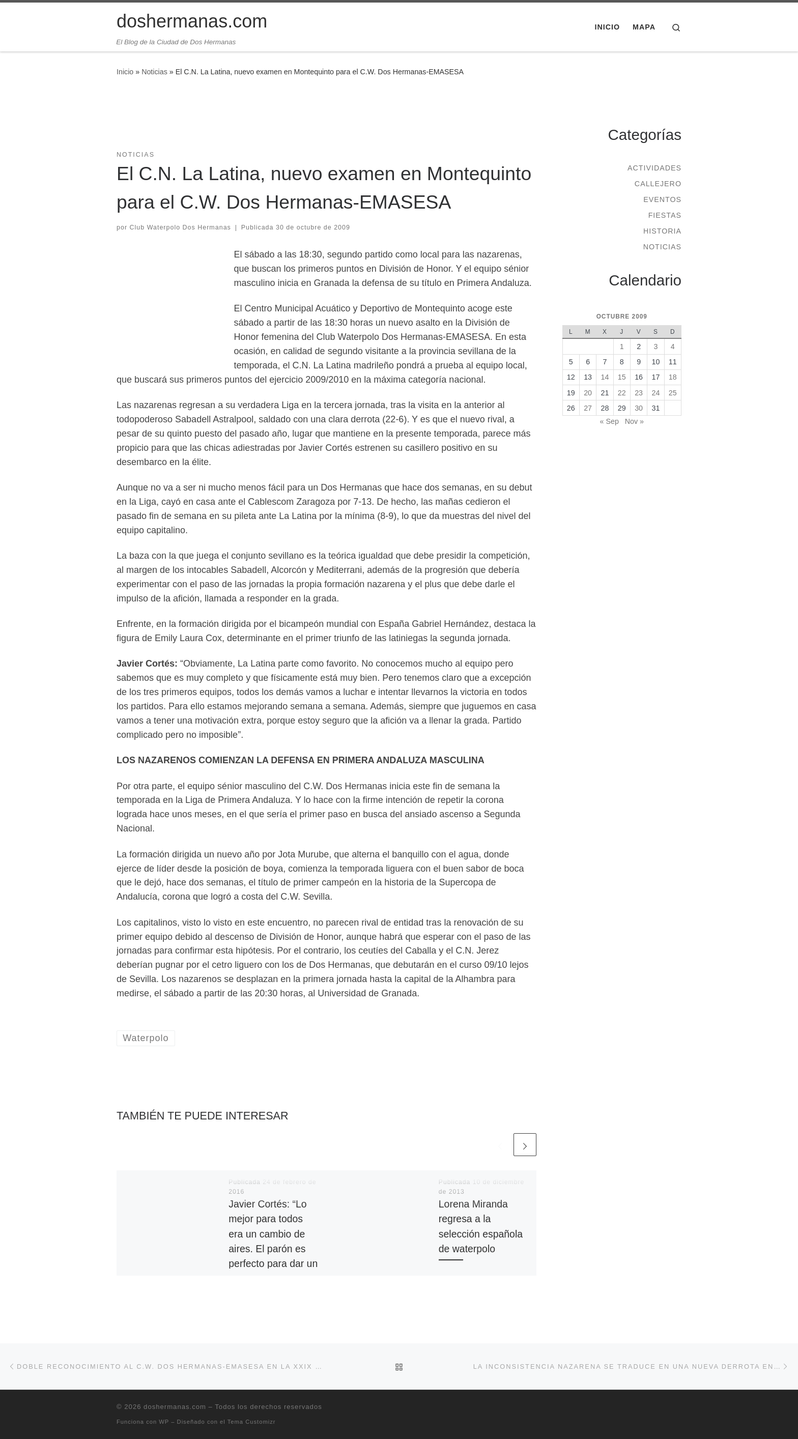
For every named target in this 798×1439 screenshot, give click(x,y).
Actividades (654, 168)
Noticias (154, 72)
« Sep (609, 421)
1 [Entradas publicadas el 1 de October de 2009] (622, 346)
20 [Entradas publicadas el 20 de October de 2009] (588, 393)
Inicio (125, 72)
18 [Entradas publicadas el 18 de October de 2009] (673, 377)
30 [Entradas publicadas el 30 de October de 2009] (639, 408)
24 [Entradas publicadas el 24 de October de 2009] (656, 393)
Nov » (634, 421)
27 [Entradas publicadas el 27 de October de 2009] (588, 408)
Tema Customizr (251, 1422)
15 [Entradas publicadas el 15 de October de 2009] (622, 377)
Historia (662, 231)
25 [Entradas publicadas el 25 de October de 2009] (673, 393)
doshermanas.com (175, 1407)
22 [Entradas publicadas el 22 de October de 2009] (622, 393)
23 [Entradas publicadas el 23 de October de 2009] (639, 393)
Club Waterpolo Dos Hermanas (180, 227)
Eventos (662, 199)
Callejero (658, 184)
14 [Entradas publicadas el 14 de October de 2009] (605, 377)
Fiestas (664, 215)
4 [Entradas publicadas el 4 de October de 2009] (673, 346)
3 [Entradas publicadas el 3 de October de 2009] (655, 346)
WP (164, 1422)
